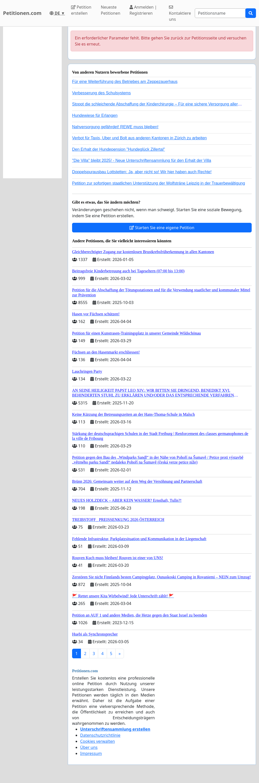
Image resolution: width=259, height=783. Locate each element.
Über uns (89, 747)
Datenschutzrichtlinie (100, 735)
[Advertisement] (32, 102)
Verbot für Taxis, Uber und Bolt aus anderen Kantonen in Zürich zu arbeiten (139, 138)
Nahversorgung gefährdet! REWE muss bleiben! (115, 127)
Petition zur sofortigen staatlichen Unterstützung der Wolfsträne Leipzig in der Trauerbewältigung (158, 183)
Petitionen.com (22, 13)
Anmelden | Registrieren (143, 10)
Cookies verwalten (97, 741)
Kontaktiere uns (180, 13)
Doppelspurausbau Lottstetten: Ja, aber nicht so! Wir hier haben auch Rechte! (141, 172)
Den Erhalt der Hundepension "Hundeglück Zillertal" (118, 149)
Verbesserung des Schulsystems (101, 93)
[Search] (220, 13)
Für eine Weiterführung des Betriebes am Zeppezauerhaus (125, 81)
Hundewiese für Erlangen (95, 115)
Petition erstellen (81, 10)
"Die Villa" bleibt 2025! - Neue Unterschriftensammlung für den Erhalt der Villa (141, 160)
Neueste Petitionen (110, 10)
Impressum (91, 753)
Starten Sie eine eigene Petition (162, 227)
